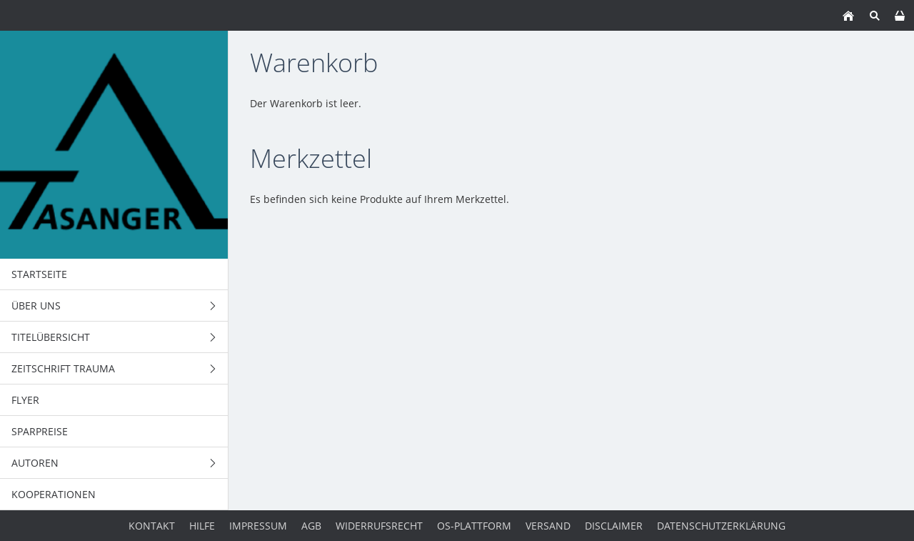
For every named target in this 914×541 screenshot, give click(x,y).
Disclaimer (614, 525)
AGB (311, 525)
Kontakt (152, 525)
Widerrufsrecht (379, 525)
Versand (548, 525)
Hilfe (202, 525)
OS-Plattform (474, 525)
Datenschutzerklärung (721, 525)
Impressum (258, 525)
